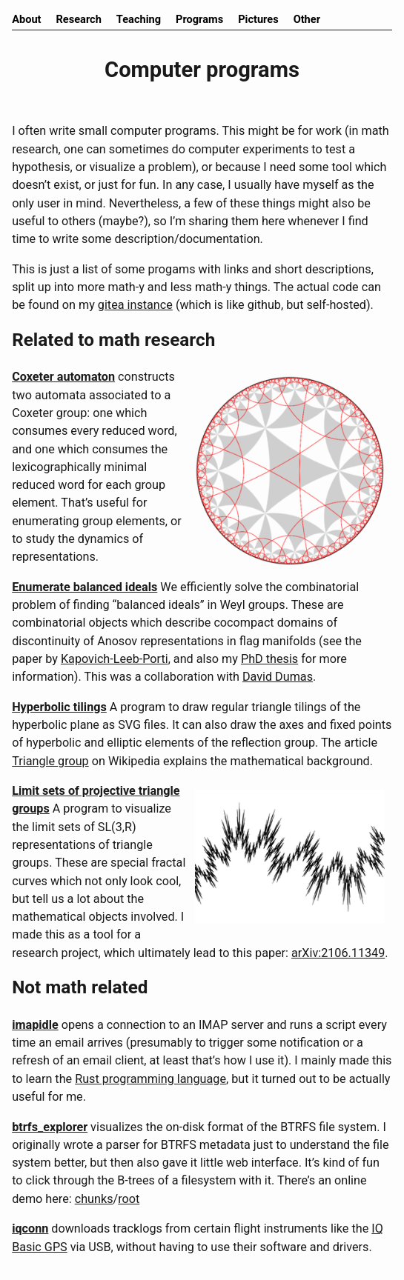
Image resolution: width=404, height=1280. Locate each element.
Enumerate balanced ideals (84, 587)
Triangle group (50, 761)
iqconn (30, 1228)
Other (307, 19)
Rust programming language (150, 1079)
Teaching (138, 19)
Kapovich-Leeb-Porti (114, 659)
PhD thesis (269, 659)
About (26, 19)
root (128, 1199)
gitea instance (135, 305)
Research (79, 19)
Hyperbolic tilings (59, 707)
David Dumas (277, 677)
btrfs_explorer (49, 1127)
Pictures (258, 19)
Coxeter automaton (63, 377)
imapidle (35, 1025)
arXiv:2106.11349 (338, 953)
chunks (94, 1199)
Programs (199, 19)
